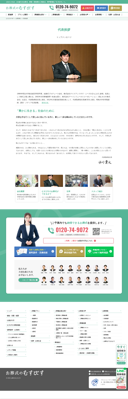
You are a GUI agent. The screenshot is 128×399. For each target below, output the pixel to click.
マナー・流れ (83, 331)
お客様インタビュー (85, 315)
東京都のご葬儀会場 (61, 315)
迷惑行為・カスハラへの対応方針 (100, 374)
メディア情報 (11, 350)
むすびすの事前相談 (13, 325)
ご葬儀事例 (59, 346)
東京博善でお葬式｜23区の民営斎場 (64, 329)
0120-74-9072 (67, 7)
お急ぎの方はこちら (78, 241)
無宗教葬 (34, 325)
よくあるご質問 (84, 348)
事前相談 (117, 8)
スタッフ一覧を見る (28, 280)
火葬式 (34, 331)
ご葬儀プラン (35, 311)
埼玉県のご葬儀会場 (61, 325)
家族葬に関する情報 (85, 337)
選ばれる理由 (107, 338)
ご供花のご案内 (12, 355)
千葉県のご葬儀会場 (61, 322)
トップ (9, 311)
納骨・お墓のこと (85, 340)
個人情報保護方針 (96, 371)
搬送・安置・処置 (13, 316)
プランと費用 (23, 14)
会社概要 (105, 315)
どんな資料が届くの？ (14, 337)
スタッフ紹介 (107, 331)
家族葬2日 (35, 318)
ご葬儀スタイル (84, 327)
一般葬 (34, 315)
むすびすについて (108, 322)
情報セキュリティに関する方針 (113, 371)
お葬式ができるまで (109, 341)
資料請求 (103, 8)
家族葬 (10, 14)
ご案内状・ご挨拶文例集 (87, 353)
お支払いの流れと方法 (14, 340)
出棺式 (34, 328)
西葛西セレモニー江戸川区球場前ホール (64, 337)
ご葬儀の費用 (83, 334)
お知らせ (10, 345)
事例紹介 (69, 14)
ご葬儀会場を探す (60, 311)
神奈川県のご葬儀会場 (62, 318)
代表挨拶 (105, 318)
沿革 (104, 328)
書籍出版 (45, 102)
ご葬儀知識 (55, 14)
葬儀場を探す (39, 14)
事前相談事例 (59, 353)
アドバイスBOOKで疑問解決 (16, 334)
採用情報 (105, 335)
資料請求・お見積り (13, 330)
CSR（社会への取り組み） (110, 325)
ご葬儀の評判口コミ (85, 318)
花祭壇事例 (59, 350)
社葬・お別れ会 (114, 14)
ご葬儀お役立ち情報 (85, 343)
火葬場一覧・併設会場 (62, 333)
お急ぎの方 (89, 8)
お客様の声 (84, 14)
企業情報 (98, 14)
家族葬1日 (35, 322)
